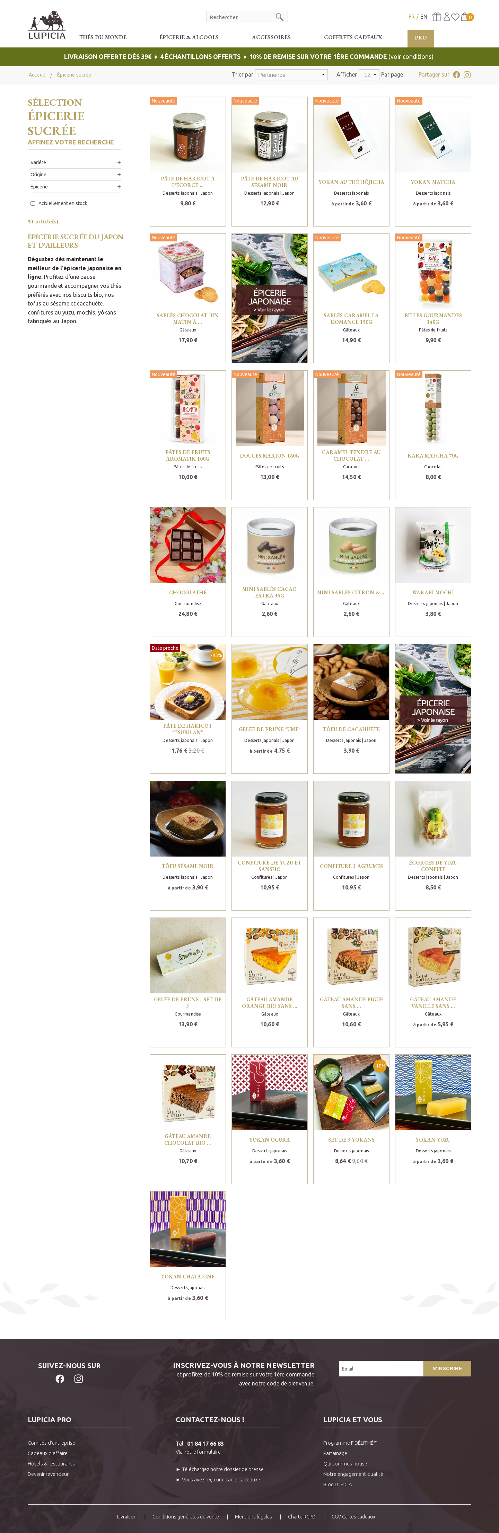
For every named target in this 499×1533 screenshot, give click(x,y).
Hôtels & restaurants (51, 1463)
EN (423, 17)
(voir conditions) (249, 56)
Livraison (127, 1516)
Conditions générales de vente (185, 1516)
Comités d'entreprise (51, 1443)
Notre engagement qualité (353, 1474)
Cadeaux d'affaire (48, 1453)
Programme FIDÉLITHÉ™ (350, 1443)
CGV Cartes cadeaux (353, 1516)
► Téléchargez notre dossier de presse (220, 1469)
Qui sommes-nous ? (345, 1463)
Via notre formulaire (198, 1452)
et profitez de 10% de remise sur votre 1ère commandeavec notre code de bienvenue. (212, 1373)
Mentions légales (253, 1516)
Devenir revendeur (48, 1474)
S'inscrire (447, 1368)
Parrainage (335, 1453)
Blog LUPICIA (337, 1484)
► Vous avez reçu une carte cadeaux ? (218, 1479)
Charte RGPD (302, 1516)
